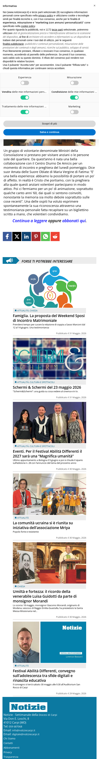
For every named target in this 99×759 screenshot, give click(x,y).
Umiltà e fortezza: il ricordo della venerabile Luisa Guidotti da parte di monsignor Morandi (45, 596)
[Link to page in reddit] (55, 236)
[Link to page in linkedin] (26, 236)
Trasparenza (11, 756)
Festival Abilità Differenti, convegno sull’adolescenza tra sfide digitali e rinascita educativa (44, 675)
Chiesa (33, 310)
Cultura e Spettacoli (42, 382)
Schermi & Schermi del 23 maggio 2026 (47, 387)
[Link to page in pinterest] (35, 236)
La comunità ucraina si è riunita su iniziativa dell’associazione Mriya (43, 525)
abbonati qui (74, 220)
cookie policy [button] (28, 26)
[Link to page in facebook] (7, 236)
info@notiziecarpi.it (23, 730)
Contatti (8, 743)
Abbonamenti (12, 747)
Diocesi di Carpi (48, 715)
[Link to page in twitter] (16, 236)
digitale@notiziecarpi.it (25, 734)
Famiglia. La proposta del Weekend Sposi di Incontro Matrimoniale (49, 318)
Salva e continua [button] (49, 132)
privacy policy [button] (45, 15)
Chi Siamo (9, 738)
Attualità (23, 310)
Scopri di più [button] (49, 123)
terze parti (57, 29)
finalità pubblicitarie (13, 43)
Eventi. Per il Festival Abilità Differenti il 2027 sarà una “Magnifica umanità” (47, 454)
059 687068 (15, 726)
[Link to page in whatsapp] (45, 236)
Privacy (8, 752)
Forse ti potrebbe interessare (47, 260)
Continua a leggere (29, 220)
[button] (94, 5)
